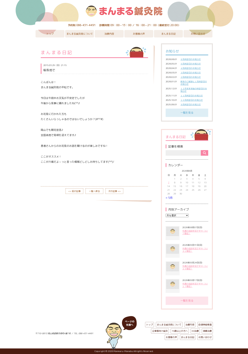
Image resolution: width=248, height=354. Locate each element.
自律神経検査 (205, 324)
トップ (50, 33)
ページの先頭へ (121, 332)
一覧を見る (186, 112)
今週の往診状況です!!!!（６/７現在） (195, 232)
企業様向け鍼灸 (160, 331)
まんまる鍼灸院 (124, 11)
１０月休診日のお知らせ (191, 100)
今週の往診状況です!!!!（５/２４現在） (195, 267)
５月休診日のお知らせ (190, 63)
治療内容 (109, 33)
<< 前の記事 (74, 191)
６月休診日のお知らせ (190, 59)
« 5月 (169, 197)
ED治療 (195, 331)
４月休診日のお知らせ (190, 68)
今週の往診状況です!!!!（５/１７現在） (195, 285)
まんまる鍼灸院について (79, 33)
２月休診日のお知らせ (190, 77)
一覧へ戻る (94, 191)
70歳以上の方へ (180, 331)
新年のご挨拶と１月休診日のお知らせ (193, 83)
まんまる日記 (168, 33)
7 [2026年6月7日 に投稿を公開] (168, 182)
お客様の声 (139, 33)
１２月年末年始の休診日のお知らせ (193, 90)
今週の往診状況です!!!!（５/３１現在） (195, 250)
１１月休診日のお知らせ (191, 95)
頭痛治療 (207, 331)
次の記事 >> (114, 191)
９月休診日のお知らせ (190, 104)
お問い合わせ (198, 33)
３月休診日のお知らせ (190, 72)
